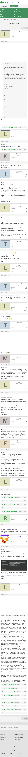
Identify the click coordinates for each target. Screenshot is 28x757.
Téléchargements (3, 16)
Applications (9, 19)
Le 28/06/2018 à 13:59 (5, 275)
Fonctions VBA (17, 11)
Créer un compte (14, 6)
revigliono (18, 515)
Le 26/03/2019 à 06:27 (5, 392)
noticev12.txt (6, 712)
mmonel (19, 356)
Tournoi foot (15, 19)
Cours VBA (16, 9)
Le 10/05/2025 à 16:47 (5, 594)
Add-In (15, 14)
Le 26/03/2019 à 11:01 (5, 426)
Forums (4, 19)
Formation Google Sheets (19, 734)
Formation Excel (3, 734)
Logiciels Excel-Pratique (19, 16)
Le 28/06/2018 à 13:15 (5, 215)
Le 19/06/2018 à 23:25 (5, 162)
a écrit (9, 63)
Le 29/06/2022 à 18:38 (5, 524)
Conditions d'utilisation (10, 753)
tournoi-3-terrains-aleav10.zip (10, 507)
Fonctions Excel (3, 11)
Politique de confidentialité (19, 753)
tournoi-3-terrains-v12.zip (9, 702)
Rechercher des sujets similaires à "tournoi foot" (14, 723)
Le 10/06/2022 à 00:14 (5, 489)
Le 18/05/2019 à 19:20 (5, 449)
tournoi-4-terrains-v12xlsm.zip (10, 709)
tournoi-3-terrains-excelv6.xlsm (10, 127)
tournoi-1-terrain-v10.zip (9, 500)
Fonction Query (17, 739)
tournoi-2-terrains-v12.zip (9, 695)
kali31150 (6, 63)
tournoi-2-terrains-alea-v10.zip (10, 504)
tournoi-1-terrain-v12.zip (9, 688)
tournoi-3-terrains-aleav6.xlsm (10, 149)
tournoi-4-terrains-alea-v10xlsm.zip (11, 511)
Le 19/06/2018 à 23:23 (5, 141)
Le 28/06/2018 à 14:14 (5, 292)
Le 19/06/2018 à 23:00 (5, 41)
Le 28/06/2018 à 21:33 (5, 313)
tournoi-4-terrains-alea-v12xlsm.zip (11, 705)
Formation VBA (3, 736)
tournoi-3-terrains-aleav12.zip (10, 698)
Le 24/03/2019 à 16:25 (5, 364)
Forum (1, 14)
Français (13, 750)
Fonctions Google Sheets (18, 737)
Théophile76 (19, 171)
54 (26, 541)
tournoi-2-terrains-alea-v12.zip (10, 691)
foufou (18, 441)
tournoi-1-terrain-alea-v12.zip (10, 684)
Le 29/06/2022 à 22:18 (5, 546)
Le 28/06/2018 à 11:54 (5, 179)
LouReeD (19, 536)
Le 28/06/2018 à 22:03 (5, 331)
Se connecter (4, 6)
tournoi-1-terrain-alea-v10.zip (10, 497)
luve (19, 31)
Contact (25, 753)
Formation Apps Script (18, 736)
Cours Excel (2, 9)
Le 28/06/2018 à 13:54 (5, 250)
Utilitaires (2, 739)
